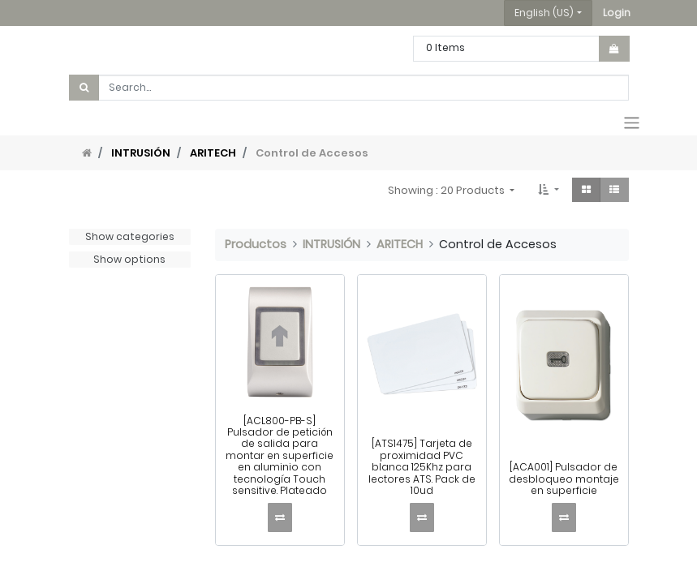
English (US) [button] (544, 12)
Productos (255, 244)
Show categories (129, 236)
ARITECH (213, 153)
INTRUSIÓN (140, 153)
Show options (129, 259)
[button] (616, 13)
